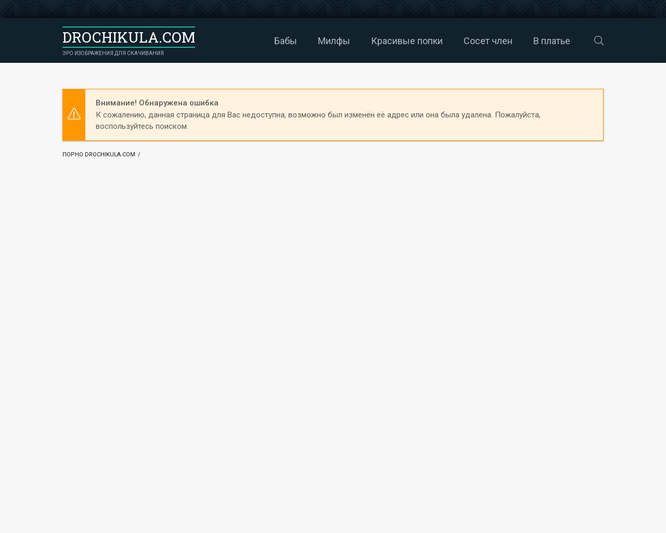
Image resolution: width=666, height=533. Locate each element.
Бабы (258, 40)
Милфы (306, 40)
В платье (524, 40)
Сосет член (460, 40)
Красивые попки (379, 40)
